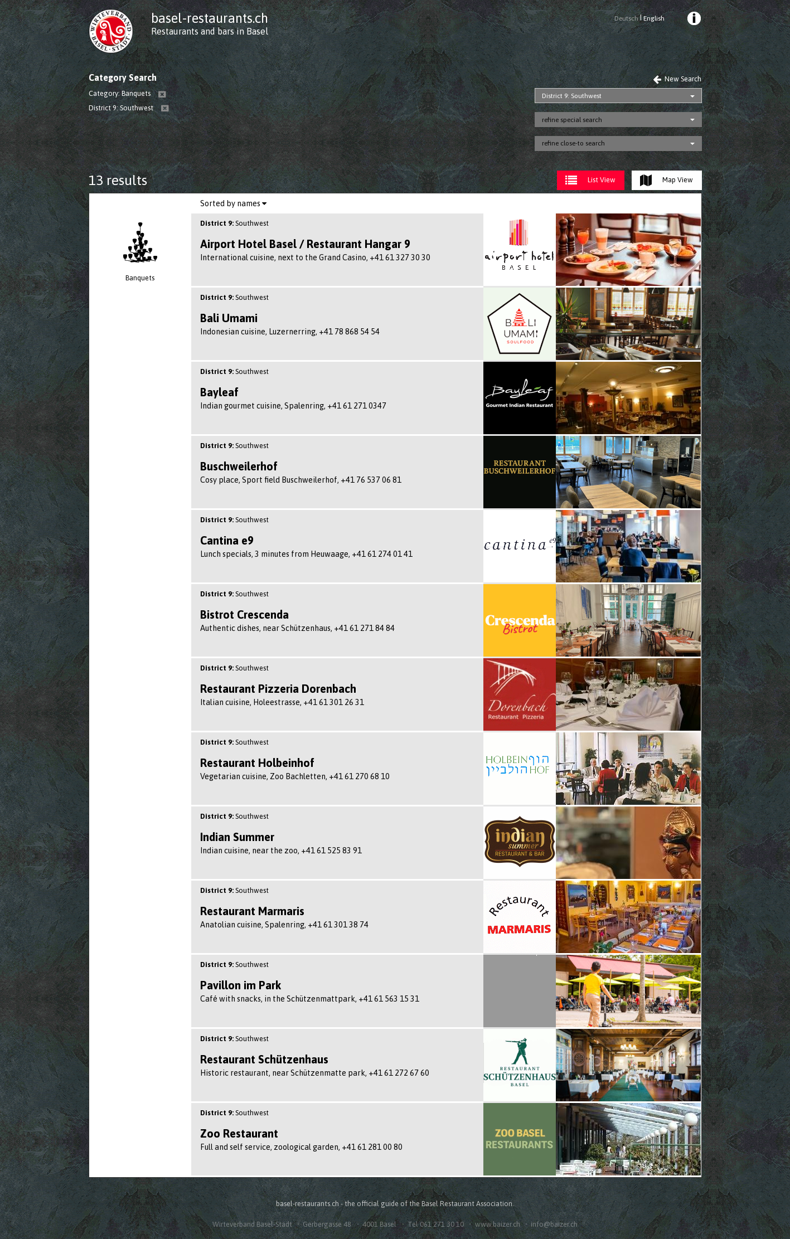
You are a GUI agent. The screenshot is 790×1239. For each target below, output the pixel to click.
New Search (677, 79)
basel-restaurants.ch (209, 18)
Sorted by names (233, 203)
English (654, 18)
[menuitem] (693, 20)
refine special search (572, 120)
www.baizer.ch (497, 1224)
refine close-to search (573, 143)
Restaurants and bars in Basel (209, 31)
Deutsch (626, 18)
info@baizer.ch (554, 1224)
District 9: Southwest (572, 96)
